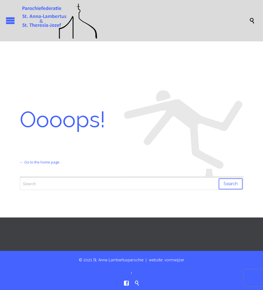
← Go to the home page (39, 162)
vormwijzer (174, 260)
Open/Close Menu (10, 20)
